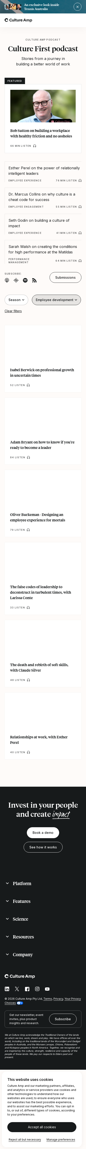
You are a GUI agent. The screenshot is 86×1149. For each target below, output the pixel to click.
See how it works (43, 847)
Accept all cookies (42, 1127)
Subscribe (63, 1019)
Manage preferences (61, 1139)
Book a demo (43, 833)
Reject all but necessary (25, 1139)
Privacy (58, 998)
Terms (47, 998)
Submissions (65, 277)
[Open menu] (78, 20)
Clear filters (13, 311)
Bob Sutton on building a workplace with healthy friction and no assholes (41, 133)
